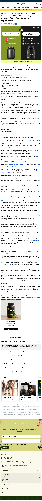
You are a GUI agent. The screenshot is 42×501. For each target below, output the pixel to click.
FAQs (4, 88)
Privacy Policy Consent (21, 445)
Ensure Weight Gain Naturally (10, 78)
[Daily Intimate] (21, 478)
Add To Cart (11, 329)
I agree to (14, 445)
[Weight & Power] (21, 477)
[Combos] (21, 482)
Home (2, 11)
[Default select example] (4, 442)
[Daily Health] (21, 480)
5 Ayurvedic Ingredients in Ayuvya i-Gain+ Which (14, 77)
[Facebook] (2, 459)
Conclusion (5, 86)
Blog (6, 11)
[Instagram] (5, 459)
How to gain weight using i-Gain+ (11, 85)
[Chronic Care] (21, 475)
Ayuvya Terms (10, 445)
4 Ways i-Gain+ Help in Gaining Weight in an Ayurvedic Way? (17, 80)
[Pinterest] (11, 459)
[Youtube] (8, 459)
